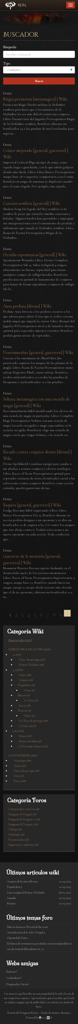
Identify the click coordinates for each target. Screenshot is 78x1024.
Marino (11, 903)
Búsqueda (9, 47)
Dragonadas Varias (18, 984)
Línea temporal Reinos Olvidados (26, 892)
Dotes (7, 93)
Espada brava (14, 887)
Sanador (11, 898)
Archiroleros (14, 978)
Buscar (39, 81)
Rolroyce (12, 971)
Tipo (6, 63)
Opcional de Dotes (17, 938)
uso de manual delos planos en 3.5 (25, 949)
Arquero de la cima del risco (22, 881)
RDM (22, 5)
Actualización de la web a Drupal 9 (26, 932)
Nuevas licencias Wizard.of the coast (27, 927)
